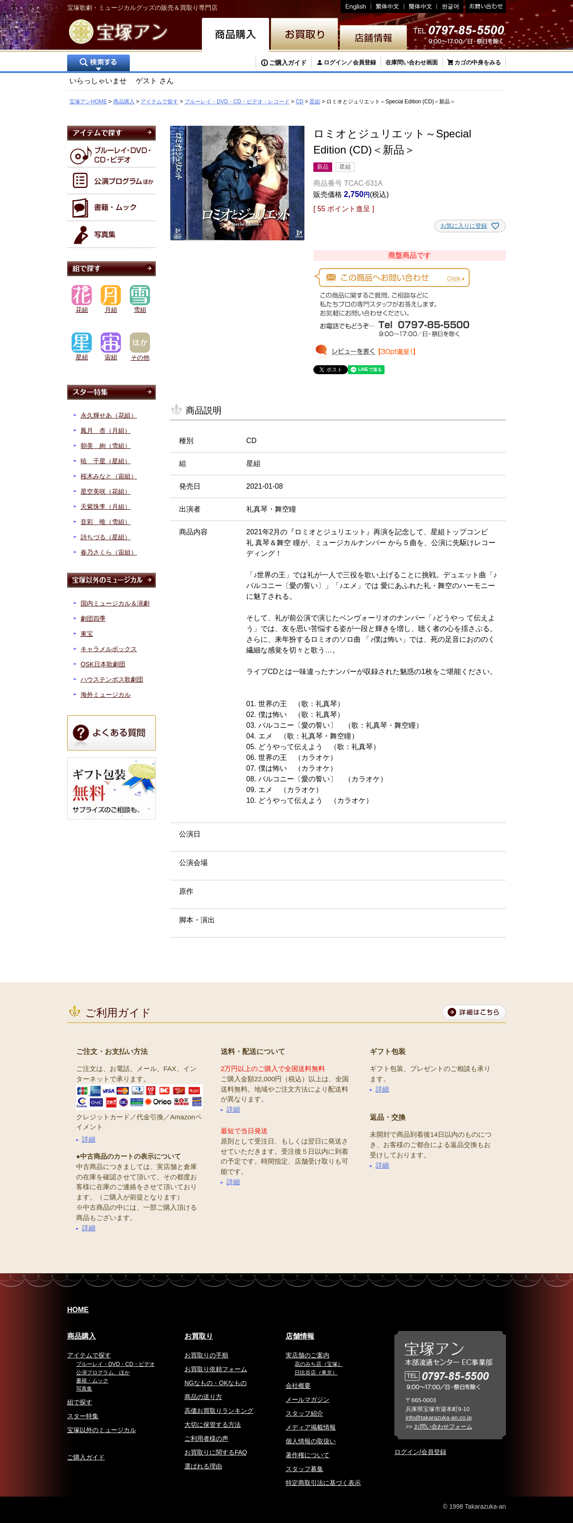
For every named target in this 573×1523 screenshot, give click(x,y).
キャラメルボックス (109, 649)
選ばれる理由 (203, 1466)
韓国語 (450, 6)
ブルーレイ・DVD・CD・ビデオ (115, 1364)
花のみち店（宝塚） (319, 1364)
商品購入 (124, 101)
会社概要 (298, 1385)
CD (299, 101)
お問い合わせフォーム (443, 1426)
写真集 (84, 1389)
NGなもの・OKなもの (215, 1382)
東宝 (87, 633)
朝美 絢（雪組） (106, 445)
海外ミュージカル (106, 694)
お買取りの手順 (206, 1355)
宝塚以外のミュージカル (101, 1429)
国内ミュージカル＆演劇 (115, 603)
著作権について (307, 1455)
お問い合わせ (484, 6)
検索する (98, 64)
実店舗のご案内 (307, 1355)
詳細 (88, 1139)
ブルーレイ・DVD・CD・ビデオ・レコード (237, 101)
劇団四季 (93, 618)
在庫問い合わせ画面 (411, 62)
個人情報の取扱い (311, 1441)
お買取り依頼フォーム (215, 1369)
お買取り (198, 1336)
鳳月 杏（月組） (106, 430)
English (356, 6)
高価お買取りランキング (218, 1410)
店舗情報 (300, 1336)
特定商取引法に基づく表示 (323, 1482)
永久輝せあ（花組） (109, 415)
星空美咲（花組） (106, 491)
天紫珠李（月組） (106, 506)
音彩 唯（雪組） (106, 521)
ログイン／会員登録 (350, 62)
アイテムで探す (159, 101)
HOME (78, 1310)
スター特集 (82, 1416)
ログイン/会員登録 (420, 1451)
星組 (314, 101)
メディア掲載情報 (311, 1427)
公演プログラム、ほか (103, 1372)
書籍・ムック (92, 1381)
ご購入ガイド (288, 62)
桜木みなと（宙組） (109, 476)
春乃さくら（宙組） (109, 552)
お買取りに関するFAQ (215, 1452)
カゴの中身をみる (477, 62)
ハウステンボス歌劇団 (112, 679)
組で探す (79, 1402)
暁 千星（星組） (106, 461)
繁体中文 (387, 6)
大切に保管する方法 (212, 1424)
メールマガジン (307, 1399)
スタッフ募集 (304, 1468)
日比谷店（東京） (316, 1372)
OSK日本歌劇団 (103, 664)
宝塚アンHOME (88, 101)
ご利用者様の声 (206, 1438)
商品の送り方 (203, 1396)
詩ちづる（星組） (106, 537)
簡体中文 (420, 6)
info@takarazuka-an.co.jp (439, 1417)
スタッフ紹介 (304, 1413)
